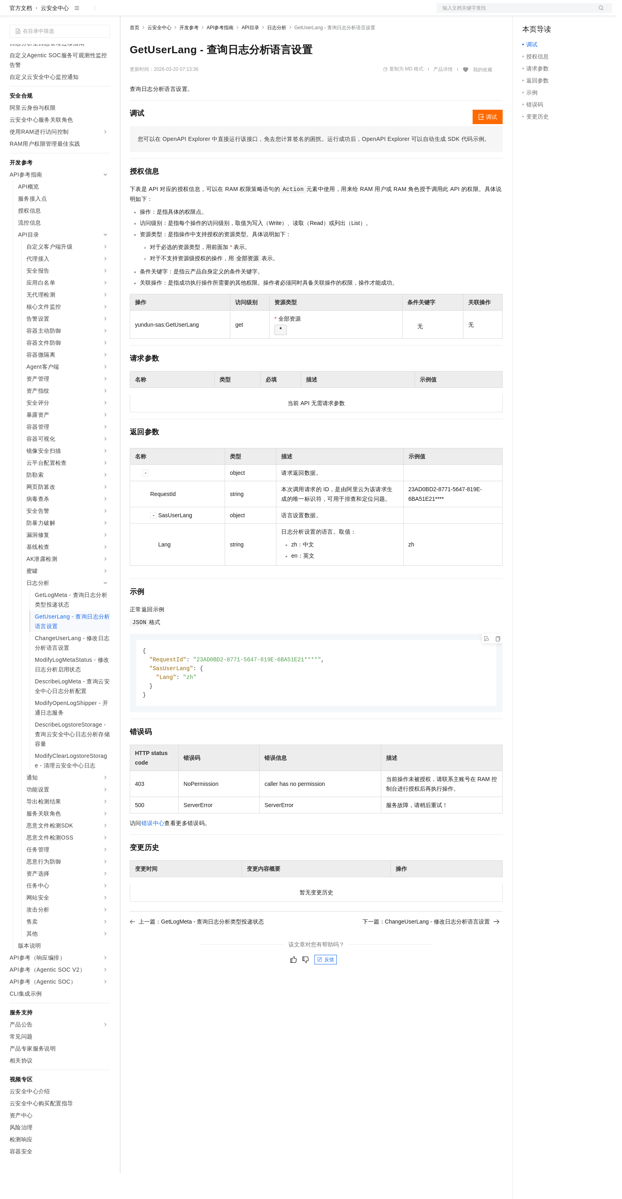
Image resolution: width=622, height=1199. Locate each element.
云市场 (195, 13)
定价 (173, 13)
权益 (153, 13)
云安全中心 (55, 33)
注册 (569, 13)
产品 (104, 13)
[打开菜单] (13, 13)
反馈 (325, 987)
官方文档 (21, 33)
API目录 (250, 53)
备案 (531, 13)
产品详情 (443, 95)
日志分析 (276, 53)
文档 (514, 13)
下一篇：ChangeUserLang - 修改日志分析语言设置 (430, 949)
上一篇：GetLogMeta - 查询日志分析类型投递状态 (197, 949)
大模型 (82, 13)
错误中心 (153, 851)
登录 (599, 13)
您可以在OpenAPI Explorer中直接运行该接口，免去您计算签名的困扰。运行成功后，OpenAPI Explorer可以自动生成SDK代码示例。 (314, 164)
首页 (134, 53)
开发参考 (189, 53)
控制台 (550, 13)
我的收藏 (482, 95)
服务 (236, 13)
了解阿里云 (264, 13)
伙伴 (217, 13)
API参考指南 (220, 53)
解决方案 (129, 13)
